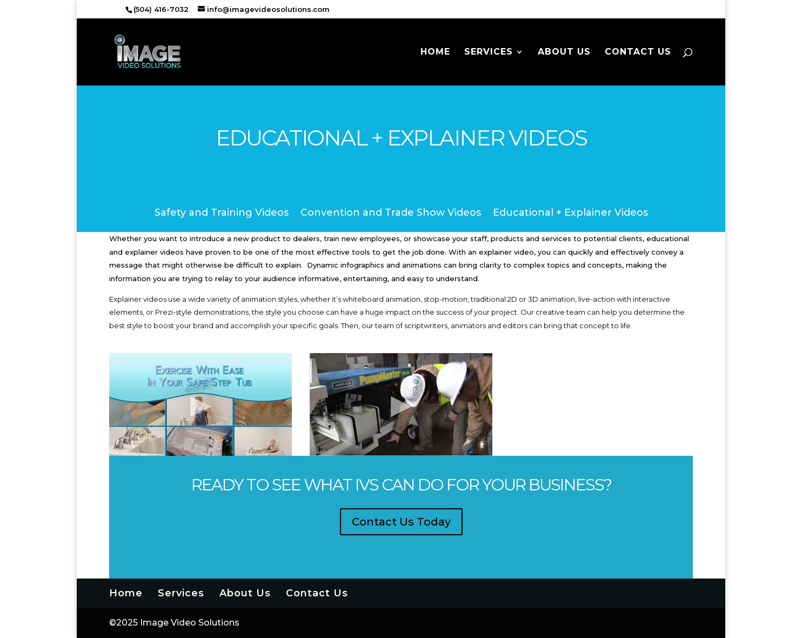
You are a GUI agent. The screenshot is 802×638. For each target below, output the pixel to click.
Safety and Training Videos (222, 213)
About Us (564, 52)
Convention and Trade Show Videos (390, 213)
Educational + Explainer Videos (570, 213)
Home (435, 52)
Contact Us (638, 52)
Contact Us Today (401, 521)
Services (488, 52)
